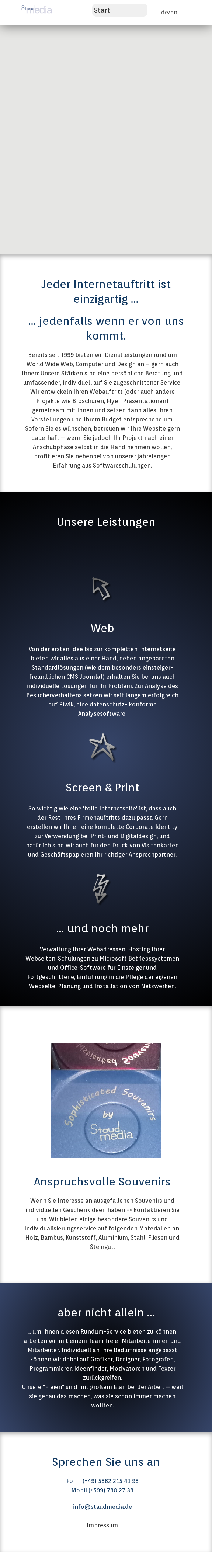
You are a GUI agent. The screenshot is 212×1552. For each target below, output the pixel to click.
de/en (169, 12)
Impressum (102, 1525)
